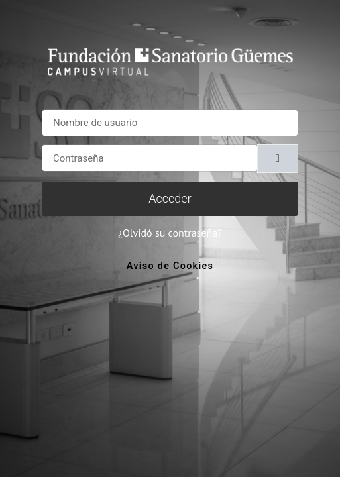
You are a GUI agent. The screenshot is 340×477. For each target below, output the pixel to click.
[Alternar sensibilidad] (277, 158)
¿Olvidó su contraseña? (170, 232)
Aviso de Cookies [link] (170, 266)
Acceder (169, 198)
